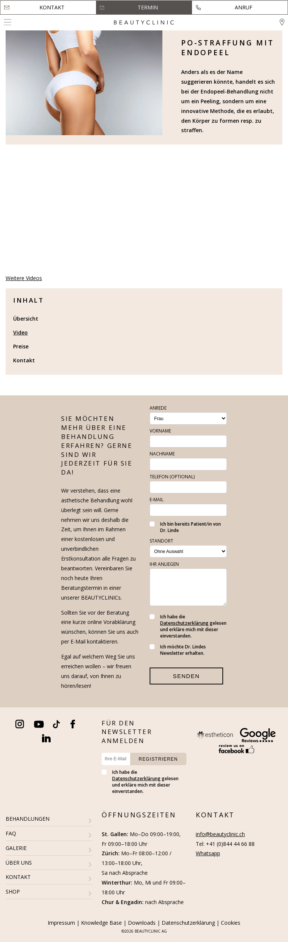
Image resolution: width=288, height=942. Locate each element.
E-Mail (157, 499)
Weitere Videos (24, 278)
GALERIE (16, 848)
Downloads (142, 922)
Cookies (230, 922)
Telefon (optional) (172, 476)
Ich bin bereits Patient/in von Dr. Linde (185, 527)
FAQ (11, 833)
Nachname (162, 454)
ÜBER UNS (19, 862)
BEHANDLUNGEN (28, 818)
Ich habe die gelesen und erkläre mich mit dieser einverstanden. (188, 626)
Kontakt (51, 7)
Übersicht (25, 318)
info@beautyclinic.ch (220, 834)
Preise (20, 346)
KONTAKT (18, 876)
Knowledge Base (101, 922)
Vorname (160, 431)
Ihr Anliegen (164, 564)
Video (20, 332)
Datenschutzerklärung (184, 623)
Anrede (158, 408)
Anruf (243, 7)
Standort (161, 541)
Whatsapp (208, 853)
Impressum (61, 922)
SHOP (13, 891)
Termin (148, 7)
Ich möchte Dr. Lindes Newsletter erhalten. (178, 650)
